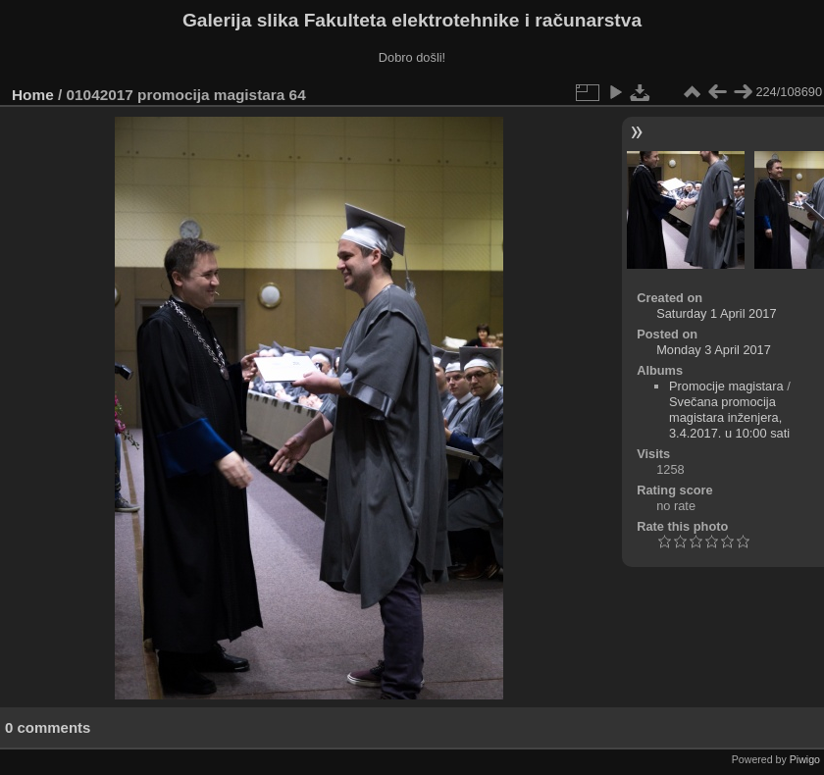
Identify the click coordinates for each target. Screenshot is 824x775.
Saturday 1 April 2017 (716, 313)
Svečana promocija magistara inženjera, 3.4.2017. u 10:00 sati (729, 417)
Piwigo (805, 759)
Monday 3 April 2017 (713, 349)
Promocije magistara (726, 386)
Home (33, 94)
